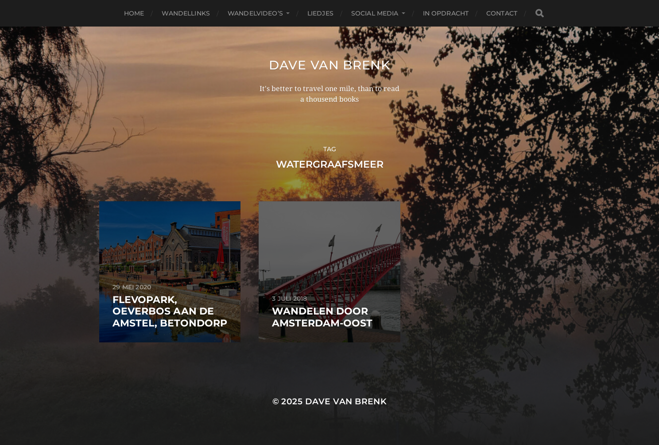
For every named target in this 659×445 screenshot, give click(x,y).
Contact (501, 13)
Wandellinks (186, 13)
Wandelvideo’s (255, 13)
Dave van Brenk (329, 65)
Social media (375, 13)
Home (134, 13)
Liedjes (320, 13)
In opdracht (446, 13)
